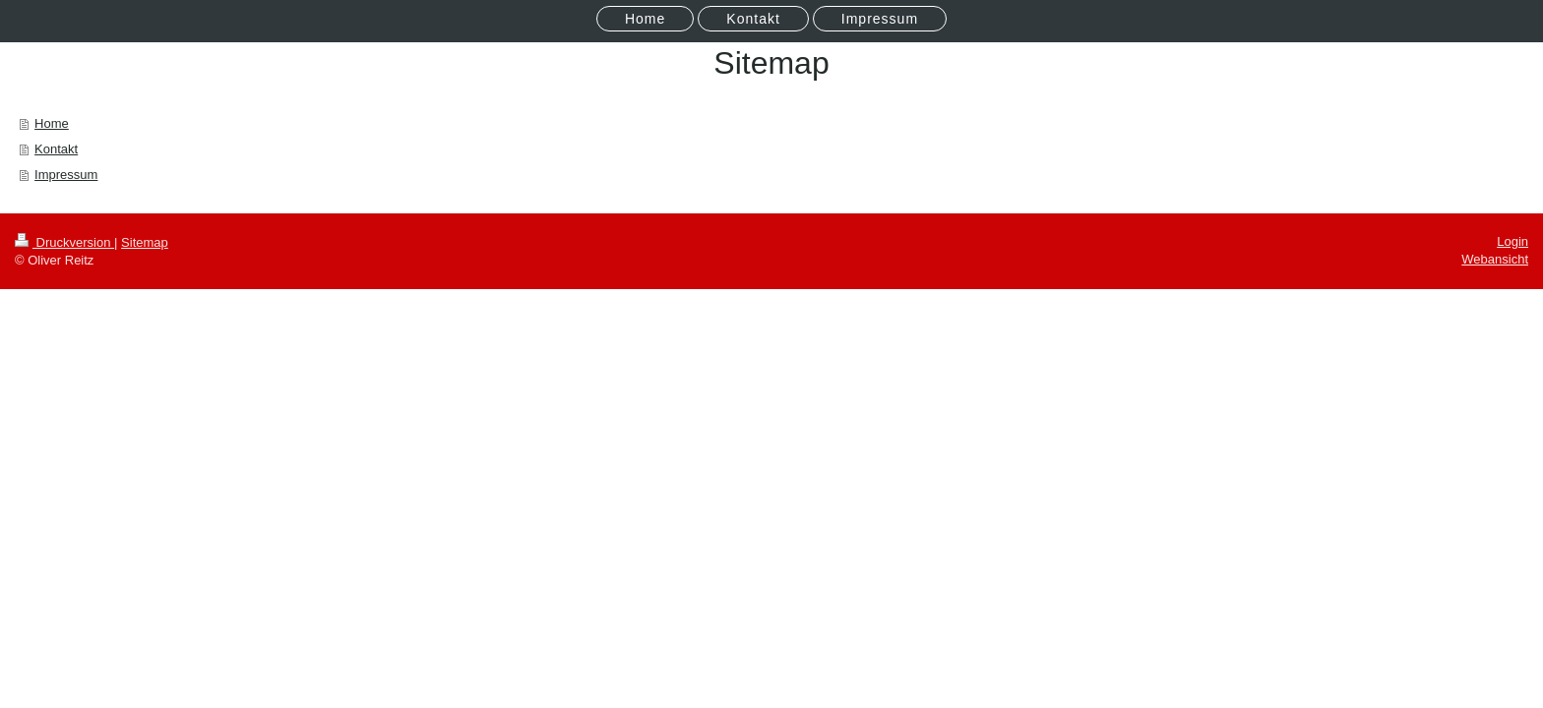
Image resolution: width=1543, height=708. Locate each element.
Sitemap (144, 242)
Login (1512, 241)
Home (51, 123)
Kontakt (56, 149)
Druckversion (64, 242)
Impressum (65, 174)
